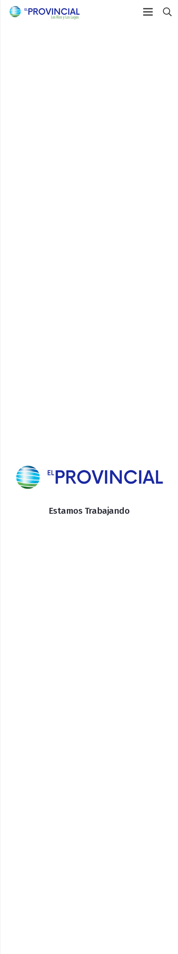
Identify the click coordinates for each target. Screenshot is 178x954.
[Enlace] (44, 12)
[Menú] (148, 12)
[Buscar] (166, 12)
